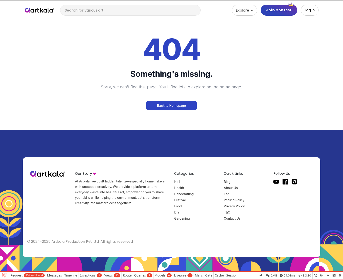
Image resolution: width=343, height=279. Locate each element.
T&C (227, 212)
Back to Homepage (171, 105)
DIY (176, 212)
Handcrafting (184, 194)
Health (179, 188)
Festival (179, 200)
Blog (227, 182)
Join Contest (279, 10)
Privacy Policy (234, 206)
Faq (226, 194)
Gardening (182, 218)
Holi (177, 182)
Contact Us (232, 218)
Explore (243, 10)
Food (178, 206)
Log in (310, 10)
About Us (231, 188)
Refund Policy (234, 200)
